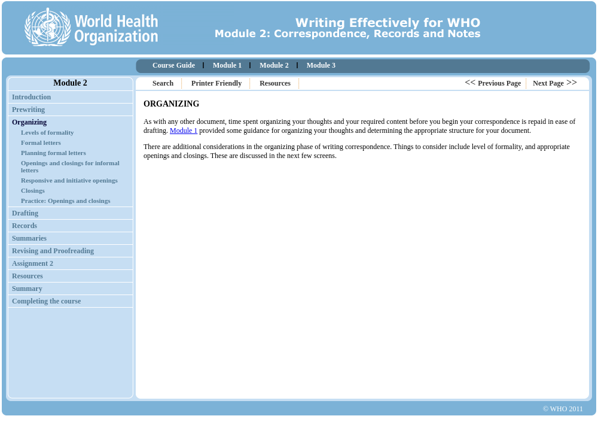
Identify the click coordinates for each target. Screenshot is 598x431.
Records (24, 225)
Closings (33, 190)
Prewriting (28, 109)
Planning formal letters (53, 152)
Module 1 (227, 65)
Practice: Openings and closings (65, 200)
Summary (27, 288)
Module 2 (274, 65)
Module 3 (321, 65)
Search (162, 83)
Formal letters (41, 142)
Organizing (29, 122)
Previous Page (499, 83)
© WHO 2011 (563, 409)
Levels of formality (47, 132)
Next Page (548, 83)
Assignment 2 (32, 263)
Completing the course (46, 301)
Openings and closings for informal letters (70, 166)
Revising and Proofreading (53, 251)
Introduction (31, 97)
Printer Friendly (216, 83)
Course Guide (173, 65)
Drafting (25, 213)
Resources (275, 83)
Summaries (29, 238)
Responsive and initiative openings (69, 180)
